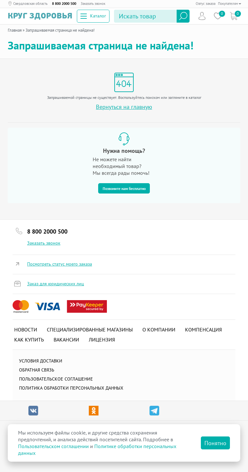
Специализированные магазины (90, 329)
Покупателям (229, 3)
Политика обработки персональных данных (71, 388)
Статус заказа (205, 3)
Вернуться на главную (124, 106)
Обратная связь (36, 370)
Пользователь (202, 16)
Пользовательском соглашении (53, 446)
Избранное (218, 16)
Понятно (215, 443)
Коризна (234, 16)
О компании (158, 329)
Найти (183, 16)
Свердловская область (30, 3)
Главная (15, 30)
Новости (25, 329)
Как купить (29, 339)
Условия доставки (40, 361)
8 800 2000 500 (64, 3)
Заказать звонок (93, 3)
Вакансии (66, 339)
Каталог (93, 16)
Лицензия (102, 339)
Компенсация (203, 329)
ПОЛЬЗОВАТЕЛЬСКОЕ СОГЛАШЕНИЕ (56, 379)
